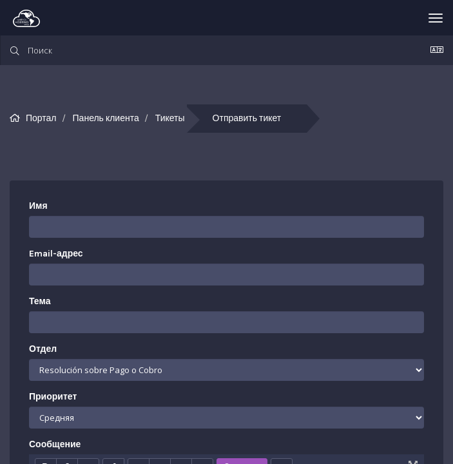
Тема (39, 301)
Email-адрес (56, 253)
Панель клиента (106, 118)
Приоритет (53, 396)
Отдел (43, 348)
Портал (41, 118)
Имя (38, 205)
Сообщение (55, 444)
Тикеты (170, 118)
